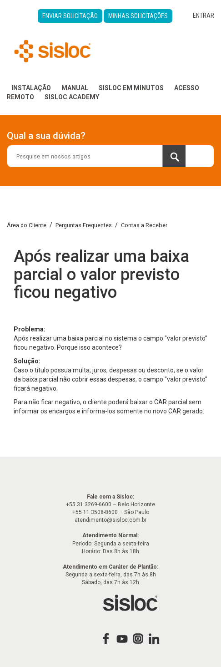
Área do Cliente (26, 225)
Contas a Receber (144, 225)
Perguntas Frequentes (83, 225)
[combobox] (110, 156)
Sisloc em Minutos (131, 88)
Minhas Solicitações (138, 16)
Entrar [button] (203, 15)
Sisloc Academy (72, 97)
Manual (74, 88)
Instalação (31, 88)
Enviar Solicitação (70, 16)
